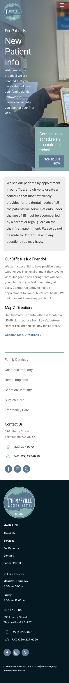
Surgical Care (14, 400)
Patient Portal (12, 563)
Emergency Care (17, 410)
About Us (9, 533)
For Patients (11, 548)
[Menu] (62, 5)
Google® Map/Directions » (23, 335)
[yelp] (26, 468)
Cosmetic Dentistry (19, 370)
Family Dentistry (17, 360)
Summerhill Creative (14, 670)
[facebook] (8, 468)
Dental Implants (16, 380)
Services (8, 540)
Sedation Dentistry (18, 390)
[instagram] (17, 468)
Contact (8, 555)
